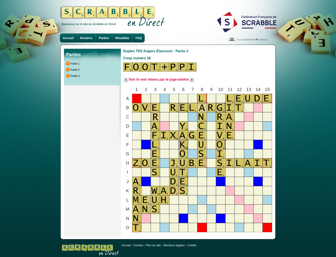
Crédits (191, 245)
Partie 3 (75, 76)
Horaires (86, 38)
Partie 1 (75, 63)
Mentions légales (174, 245)
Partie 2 (75, 69)
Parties (104, 38)
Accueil (68, 38)
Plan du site (153, 245)
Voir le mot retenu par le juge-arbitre (159, 79)
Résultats (122, 38)
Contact (138, 245)
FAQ (139, 38)
